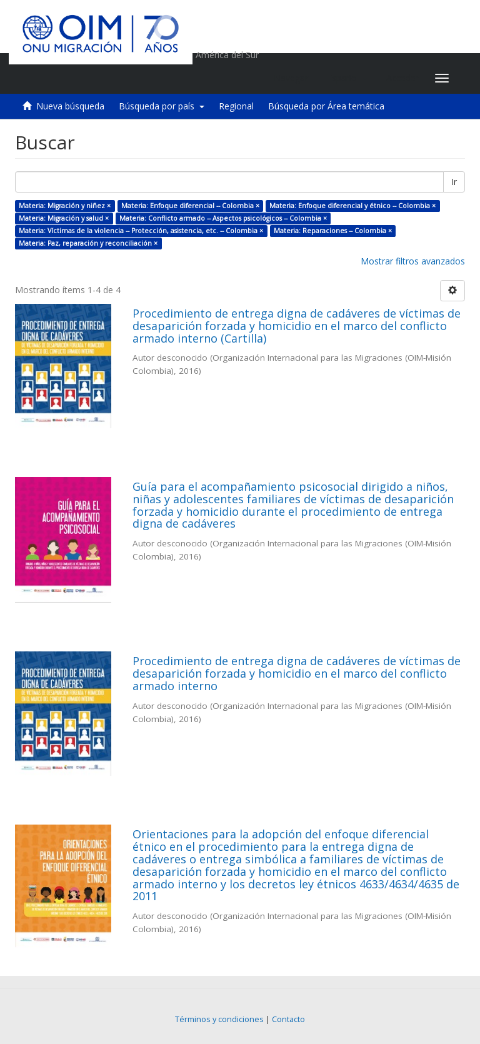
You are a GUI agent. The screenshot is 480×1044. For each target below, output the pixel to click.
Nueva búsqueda (70, 106)
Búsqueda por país (161, 106)
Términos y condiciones (219, 1019)
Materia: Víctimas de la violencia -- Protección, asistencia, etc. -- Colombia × (141, 230)
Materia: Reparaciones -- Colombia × (333, 230)
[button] (347, 78)
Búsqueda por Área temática (326, 106)
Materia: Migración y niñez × (65, 205)
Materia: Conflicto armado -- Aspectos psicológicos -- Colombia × (223, 218)
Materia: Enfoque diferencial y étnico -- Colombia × (352, 205)
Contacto (288, 1019)
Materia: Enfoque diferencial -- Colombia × (190, 205)
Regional (236, 106)
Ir (454, 182)
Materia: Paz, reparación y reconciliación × (88, 243)
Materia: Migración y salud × (64, 218)
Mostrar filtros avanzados (413, 261)
